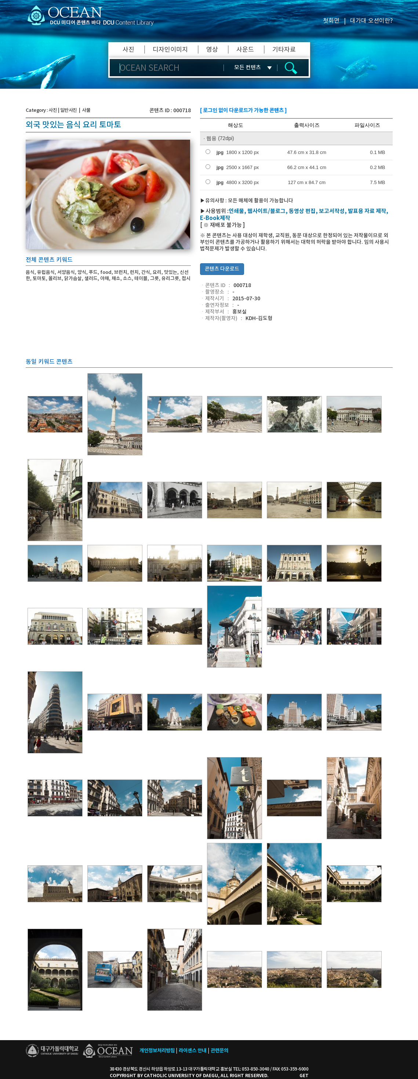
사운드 (245, 50)
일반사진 (68, 110)
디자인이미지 (170, 50)
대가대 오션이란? (371, 21)
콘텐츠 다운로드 (222, 269)
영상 (212, 50)
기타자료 (284, 50)
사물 (86, 110)
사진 (128, 50)
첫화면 (331, 21)
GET (304, 1075)
